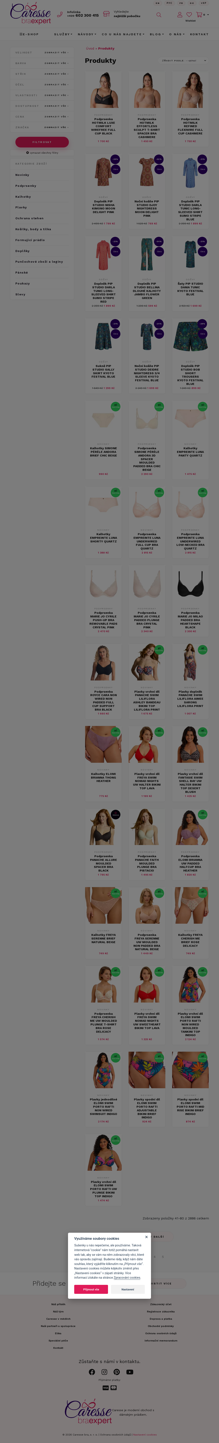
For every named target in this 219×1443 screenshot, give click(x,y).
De (192, 3)
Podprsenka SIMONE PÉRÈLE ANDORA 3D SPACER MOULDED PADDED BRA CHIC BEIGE (147, 458)
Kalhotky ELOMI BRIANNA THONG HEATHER (103, 777)
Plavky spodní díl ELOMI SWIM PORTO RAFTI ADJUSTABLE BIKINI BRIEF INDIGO (147, 1108)
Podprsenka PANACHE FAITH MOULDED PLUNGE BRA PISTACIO (147, 863)
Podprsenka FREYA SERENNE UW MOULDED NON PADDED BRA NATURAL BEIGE (146, 942)
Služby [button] (62, 34)
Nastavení (127, 1289)
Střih (42, 73)
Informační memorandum (161, 1340)
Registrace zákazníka (161, 1311)
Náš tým (58, 1311)
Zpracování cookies (127, 1278)
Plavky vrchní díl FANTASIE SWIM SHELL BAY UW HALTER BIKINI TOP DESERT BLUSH (190, 783)
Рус (169, 3)
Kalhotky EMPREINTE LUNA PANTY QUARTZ (190, 451)
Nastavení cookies (145, 1434)
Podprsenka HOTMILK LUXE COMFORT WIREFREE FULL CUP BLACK (103, 126)
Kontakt (199, 34)
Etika (58, 1333)
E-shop (29, 34)
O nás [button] (175, 34)
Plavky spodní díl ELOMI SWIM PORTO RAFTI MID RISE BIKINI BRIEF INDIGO (190, 1106)
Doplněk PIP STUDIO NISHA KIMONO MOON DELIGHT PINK (103, 207)
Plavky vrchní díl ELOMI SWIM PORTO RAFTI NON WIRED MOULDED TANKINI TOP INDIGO (190, 1024)
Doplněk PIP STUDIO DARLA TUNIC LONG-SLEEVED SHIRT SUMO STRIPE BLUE (190, 210)
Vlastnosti (42, 95)
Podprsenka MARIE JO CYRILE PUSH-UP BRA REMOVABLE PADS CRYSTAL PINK (103, 620)
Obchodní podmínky (161, 1326)
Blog (155, 34)
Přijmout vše (91, 1289)
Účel (42, 84)
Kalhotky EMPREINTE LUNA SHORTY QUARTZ (103, 537)
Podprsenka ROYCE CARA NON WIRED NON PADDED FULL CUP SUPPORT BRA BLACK (103, 700)
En (157, 3)
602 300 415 (83, 15)
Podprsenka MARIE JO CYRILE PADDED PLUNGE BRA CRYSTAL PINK (147, 620)
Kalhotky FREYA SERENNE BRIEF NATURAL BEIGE (103, 938)
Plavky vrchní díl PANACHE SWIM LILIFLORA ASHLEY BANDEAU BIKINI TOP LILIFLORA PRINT (146, 700)
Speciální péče (58, 1340)
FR (181, 3)
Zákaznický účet (161, 1304)
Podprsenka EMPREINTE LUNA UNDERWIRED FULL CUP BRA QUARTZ (146, 541)
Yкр (204, 3)
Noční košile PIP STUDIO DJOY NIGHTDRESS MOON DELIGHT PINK (147, 208)
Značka (42, 127)
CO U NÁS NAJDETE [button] (122, 34)
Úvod (90, 48)
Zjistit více (160, 1283)
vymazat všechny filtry (42, 152)
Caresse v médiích (58, 1318)
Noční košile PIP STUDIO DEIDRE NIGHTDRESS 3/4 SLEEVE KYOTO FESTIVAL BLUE (147, 373)
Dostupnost (42, 106)
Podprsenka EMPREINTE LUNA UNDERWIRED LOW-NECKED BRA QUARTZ (190, 541)
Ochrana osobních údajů (115, 1434)
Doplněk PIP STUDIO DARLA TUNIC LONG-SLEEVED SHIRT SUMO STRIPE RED (103, 292)
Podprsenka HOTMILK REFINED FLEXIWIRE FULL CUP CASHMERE (190, 126)
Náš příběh (58, 1304)
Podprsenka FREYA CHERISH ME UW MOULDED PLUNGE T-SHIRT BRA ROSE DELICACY (103, 1022)
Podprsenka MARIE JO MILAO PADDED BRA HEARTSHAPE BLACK (190, 620)
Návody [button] (86, 34)
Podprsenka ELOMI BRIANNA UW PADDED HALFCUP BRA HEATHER (190, 863)
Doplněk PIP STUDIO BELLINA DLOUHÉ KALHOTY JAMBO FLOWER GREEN (147, 291)
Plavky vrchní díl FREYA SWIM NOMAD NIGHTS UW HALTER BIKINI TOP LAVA (147, 781)
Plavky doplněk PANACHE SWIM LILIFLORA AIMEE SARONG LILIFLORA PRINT (190, 699)
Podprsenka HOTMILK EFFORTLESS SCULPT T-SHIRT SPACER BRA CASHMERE (147, 128)
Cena (42, 116)
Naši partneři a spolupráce (58, 1326)
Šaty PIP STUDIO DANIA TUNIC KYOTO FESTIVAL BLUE (190, 289)
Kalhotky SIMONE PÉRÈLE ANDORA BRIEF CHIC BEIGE (103, 451)
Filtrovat (42, 142)
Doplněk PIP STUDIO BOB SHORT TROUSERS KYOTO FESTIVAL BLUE (190, 375)
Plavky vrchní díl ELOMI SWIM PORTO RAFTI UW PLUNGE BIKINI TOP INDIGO (103, 1189)
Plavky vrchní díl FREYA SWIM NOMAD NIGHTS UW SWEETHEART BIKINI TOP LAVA (147, 1021)
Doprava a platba (161, 1318)
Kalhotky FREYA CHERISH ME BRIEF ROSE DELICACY (190, 940)
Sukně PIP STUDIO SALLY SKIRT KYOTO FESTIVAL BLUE (103, 371)
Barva (42, 63)
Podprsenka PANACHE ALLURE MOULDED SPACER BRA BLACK (103, 863)
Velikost (42, 52)
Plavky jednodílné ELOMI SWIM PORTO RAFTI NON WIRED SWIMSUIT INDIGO (103, 1106)
